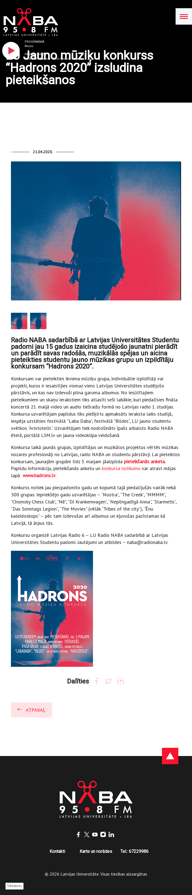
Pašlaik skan (35, 54)
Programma (34, 42)
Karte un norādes (96, 851)
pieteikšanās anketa (144, 461)
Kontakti (57, 851)
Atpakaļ (30, 709)
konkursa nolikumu (122, 468)
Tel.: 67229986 (134, 851)
